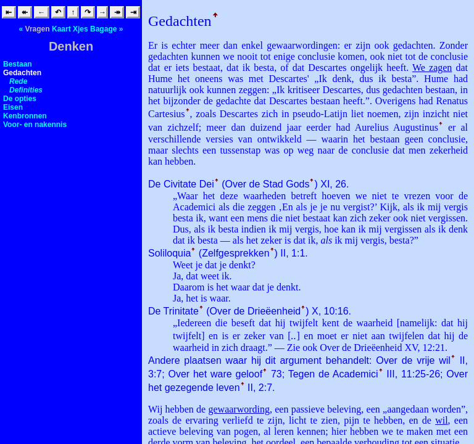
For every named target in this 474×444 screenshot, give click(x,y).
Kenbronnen (25, 116)
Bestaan (17, 64)
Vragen (37, 29)
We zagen (432, 67)
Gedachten (22, 72)
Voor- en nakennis (35, 124)
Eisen (13, 107)
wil (441, 420)
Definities (26, 90)
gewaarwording (239, 409)
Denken (71, 46)
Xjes (80, 29)
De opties (19, 98)
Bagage (103, 29)
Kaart (61, 29)
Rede (18, 81)
